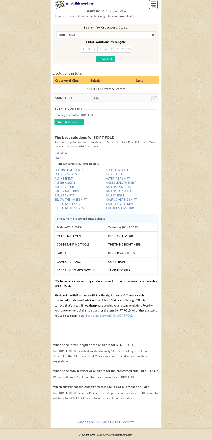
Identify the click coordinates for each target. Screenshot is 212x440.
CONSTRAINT (117, 261)
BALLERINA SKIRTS (118, 187)
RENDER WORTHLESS (122, 253)
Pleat (95, 98)
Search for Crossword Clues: (106, 27)
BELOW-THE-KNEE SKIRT (70, 199)
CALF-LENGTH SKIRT (120, 204)
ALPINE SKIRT (63, 178)
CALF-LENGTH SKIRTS (69, 208)
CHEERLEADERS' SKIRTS (121, 208)
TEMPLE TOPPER (119, 270)
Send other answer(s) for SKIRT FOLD (109, 315)
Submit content (68, 108)
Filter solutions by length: (106, 42)
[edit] (154, 98)
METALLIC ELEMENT (70, 236)
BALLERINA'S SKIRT (67, 191)
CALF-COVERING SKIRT (121, 199)
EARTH (61, 253)
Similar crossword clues (76, 164)
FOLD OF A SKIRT (117, 170)
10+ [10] (128, 49)
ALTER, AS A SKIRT (118, 178)
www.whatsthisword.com (119, 434)
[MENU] (153, 4)
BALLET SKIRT (115, 195)
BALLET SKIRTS (64, 195)
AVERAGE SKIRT (65, 187)
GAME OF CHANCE (69, 261)
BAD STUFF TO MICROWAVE (75, 270)
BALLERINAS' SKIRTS (119, 191)
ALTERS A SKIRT (65, 182)
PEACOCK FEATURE (121, 236)
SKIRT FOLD (95, 11)
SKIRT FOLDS (114, 174)
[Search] (105, 59)
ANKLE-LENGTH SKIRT (121, 182)
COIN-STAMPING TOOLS (73, 244)
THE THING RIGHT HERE (124, 244)
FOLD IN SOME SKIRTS (68, 170)
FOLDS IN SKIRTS (65, 174)
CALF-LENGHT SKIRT (68, 204)
